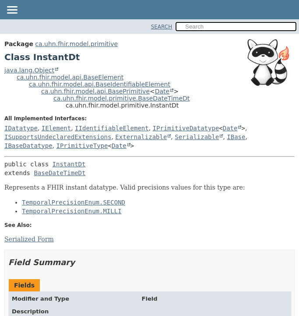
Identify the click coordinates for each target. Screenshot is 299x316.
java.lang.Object (29, 70)
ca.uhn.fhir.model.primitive (76, 43)
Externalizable (141, 136)
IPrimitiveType (82, 145)
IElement (56, 128)
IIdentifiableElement (112, 128)
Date (162, 91)
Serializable (197, 136)
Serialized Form (29, 239)
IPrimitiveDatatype (186, 128)
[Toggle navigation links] (11, 10)
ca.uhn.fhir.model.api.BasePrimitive (95, 91)
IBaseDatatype (28, 145)
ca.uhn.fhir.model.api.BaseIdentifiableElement (99, 84)
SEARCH (161, 27)
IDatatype (21, 128)
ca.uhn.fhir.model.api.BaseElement (70, 77)
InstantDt (69, 164)
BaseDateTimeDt (59, 172)
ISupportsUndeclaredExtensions (57, 136)
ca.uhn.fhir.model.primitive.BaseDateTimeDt (121, 98)
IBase (236, 136)
